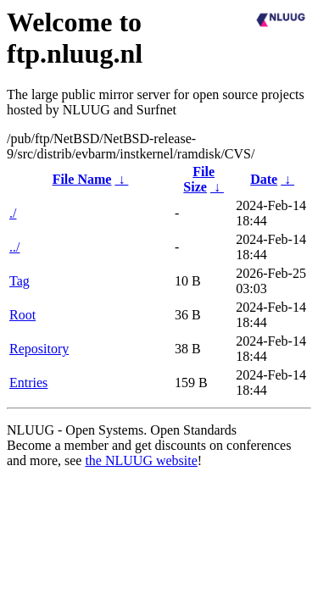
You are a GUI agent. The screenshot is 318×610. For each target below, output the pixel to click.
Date (263, 179)
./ (12, 213)
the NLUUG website (141, 460)
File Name (82, 179)
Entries (28, 382)
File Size (199, 179)
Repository (39, 348)
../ (14, 247)
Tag (19, 281)
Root (22, 315)
